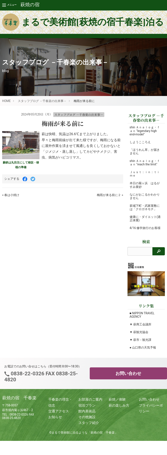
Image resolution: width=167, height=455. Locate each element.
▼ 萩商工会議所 (140, 327)
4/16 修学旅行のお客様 (144, 229)
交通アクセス (58, 415)
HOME (6, 101)
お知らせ (55, 420)
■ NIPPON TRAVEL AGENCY (142, 318)
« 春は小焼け (10, 195)
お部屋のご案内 (90, 403)
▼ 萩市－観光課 (140, 343)
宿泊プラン (87, 409)
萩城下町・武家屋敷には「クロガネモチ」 (145, 207)
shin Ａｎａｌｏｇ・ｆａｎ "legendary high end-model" (145, 131)
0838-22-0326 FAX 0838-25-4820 (41, 380)
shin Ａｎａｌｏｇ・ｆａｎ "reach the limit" (145, 162)
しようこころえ (140, 142)
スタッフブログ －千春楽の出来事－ (42, 101)
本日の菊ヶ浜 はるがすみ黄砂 (145, 184)
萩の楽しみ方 (119, 409)
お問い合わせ (128, 376)
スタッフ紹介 (88, 426)
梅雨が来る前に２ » (110, 195)
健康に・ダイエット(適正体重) (143, 218)
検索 (146, 245)
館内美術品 (87, 415)
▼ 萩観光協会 (139, 335)
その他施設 (87, 420)
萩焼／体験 (117, 403)
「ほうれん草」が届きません (145, 151)
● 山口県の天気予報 (143, 351)
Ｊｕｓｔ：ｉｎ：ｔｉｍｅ (145, 173)
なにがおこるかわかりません (145, 196)
